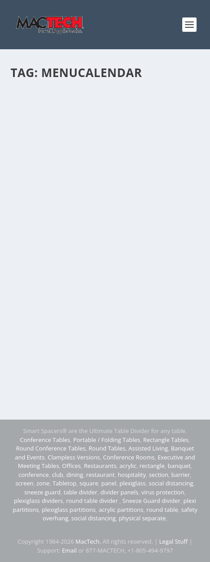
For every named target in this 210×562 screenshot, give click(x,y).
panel (108, 483)
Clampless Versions (73, 457)
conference (33, 475)
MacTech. (88, 541)
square (88, 483)
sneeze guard (42, 492)
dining (74, 475)
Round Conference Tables (51, 448)
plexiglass (133, 483)
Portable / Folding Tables (106, 440)
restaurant (100, 475)
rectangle (151, 466)
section (158, 475)
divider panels (119, 492)
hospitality (132, 475)
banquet (179, 466)
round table (162, 510)
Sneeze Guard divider (151, 501)
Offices (71, 466)
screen (24, 483)
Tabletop (64, 483)
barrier (180, 475)
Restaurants (100, 466)
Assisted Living (148, 448)
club (57, 475)
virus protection (162, 492)
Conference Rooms (128, 457)
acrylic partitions (121, 510)
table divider (80, 492)
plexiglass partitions (68, 510)
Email (69, 550)
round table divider (92, 501)
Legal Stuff (173, 541)
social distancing (171, 483)
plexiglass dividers (38, 501)
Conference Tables (45, 440)
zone (42, 483)
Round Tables (107, 448)
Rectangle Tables (166, 440)
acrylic (128, 466)
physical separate (142, 518)
